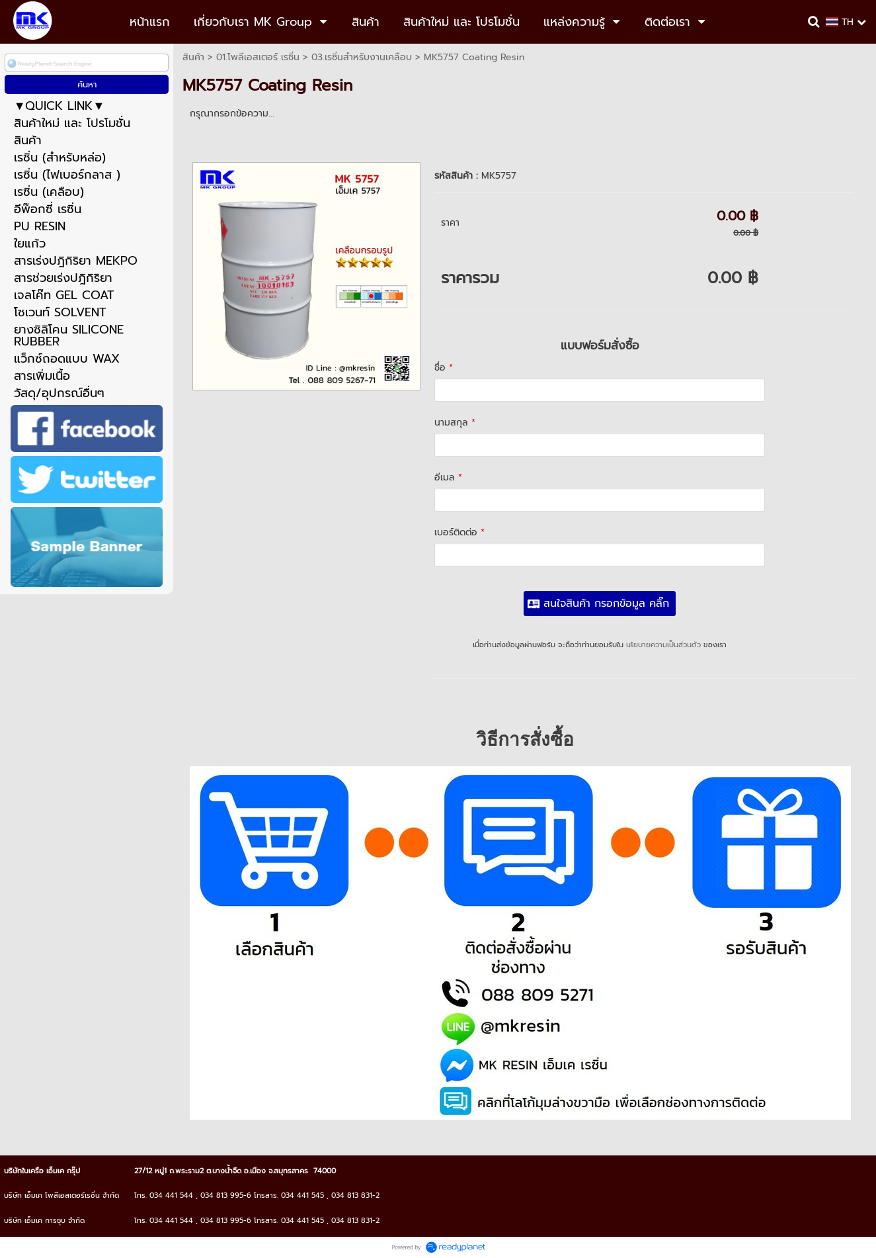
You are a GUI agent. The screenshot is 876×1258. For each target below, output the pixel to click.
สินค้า (193, 57)
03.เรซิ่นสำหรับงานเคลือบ (361, 57)
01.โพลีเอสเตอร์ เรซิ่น (257, 57)
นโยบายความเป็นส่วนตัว (663, 645)
